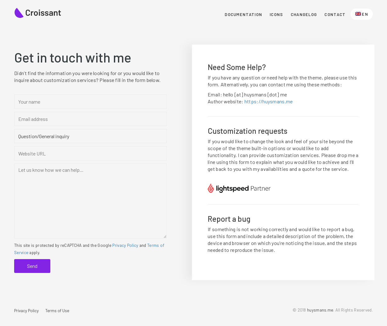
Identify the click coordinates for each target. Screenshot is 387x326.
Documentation (243, 14)
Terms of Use (57, 310)
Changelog (304, 14)
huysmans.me (320, 309)
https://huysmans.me (268, 101)
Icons (276, 14)
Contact (334, 14)
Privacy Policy (125, 245)
